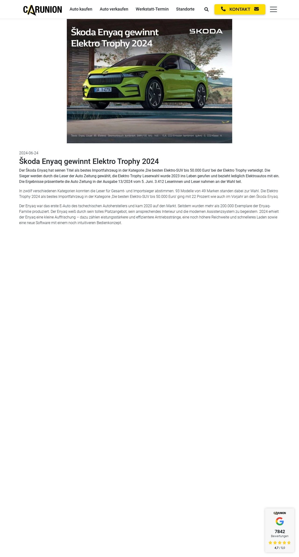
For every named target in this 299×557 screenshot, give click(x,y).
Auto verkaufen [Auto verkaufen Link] (114, 9)
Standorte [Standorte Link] (185, 9)
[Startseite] (42, 9)
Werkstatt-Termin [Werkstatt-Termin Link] (152, 9)
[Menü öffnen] (272, 9)
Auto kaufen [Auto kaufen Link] (81, 9)
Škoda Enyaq (267, 196)
